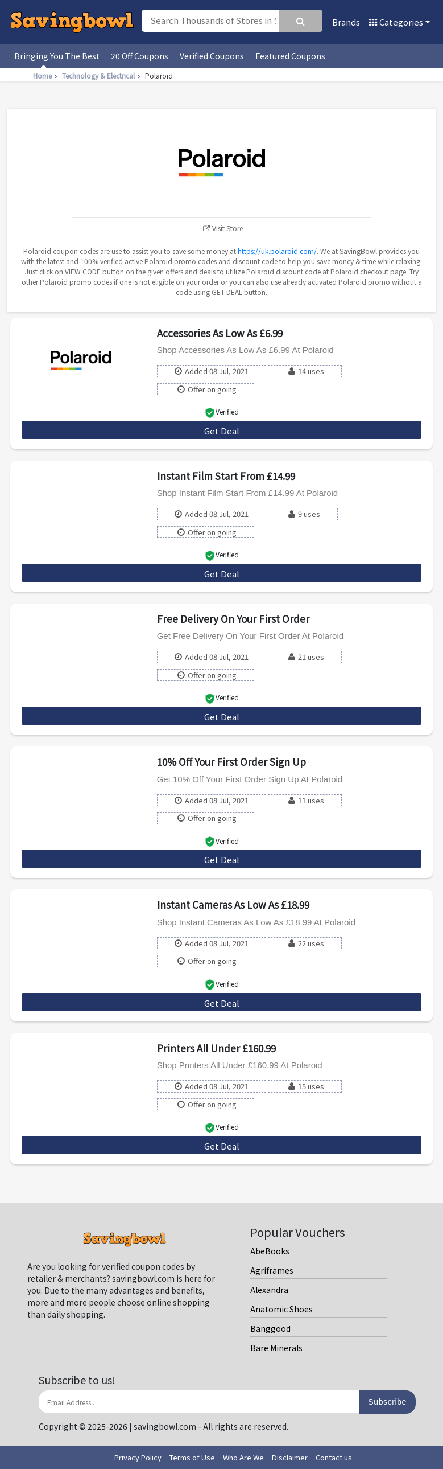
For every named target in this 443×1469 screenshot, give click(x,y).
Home (46, 75)
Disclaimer (290, 1457)
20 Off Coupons (139, 55)
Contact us (334, 1457)
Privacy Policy (138, 1457)
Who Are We (243, 1457)
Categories (396, 22)
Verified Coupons (212, 55)
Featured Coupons (290, 55)
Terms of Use (192, 1457)
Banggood (270, 1328)
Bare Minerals (276, 1347)
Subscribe (387, 1401)
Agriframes (271, 1270)
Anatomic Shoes (281, 1309)
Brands (346, 22)
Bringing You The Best (57, 55)
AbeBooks (269, 1251)
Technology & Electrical (102, 75)
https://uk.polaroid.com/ (277, 251)
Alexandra (269, 1289)
